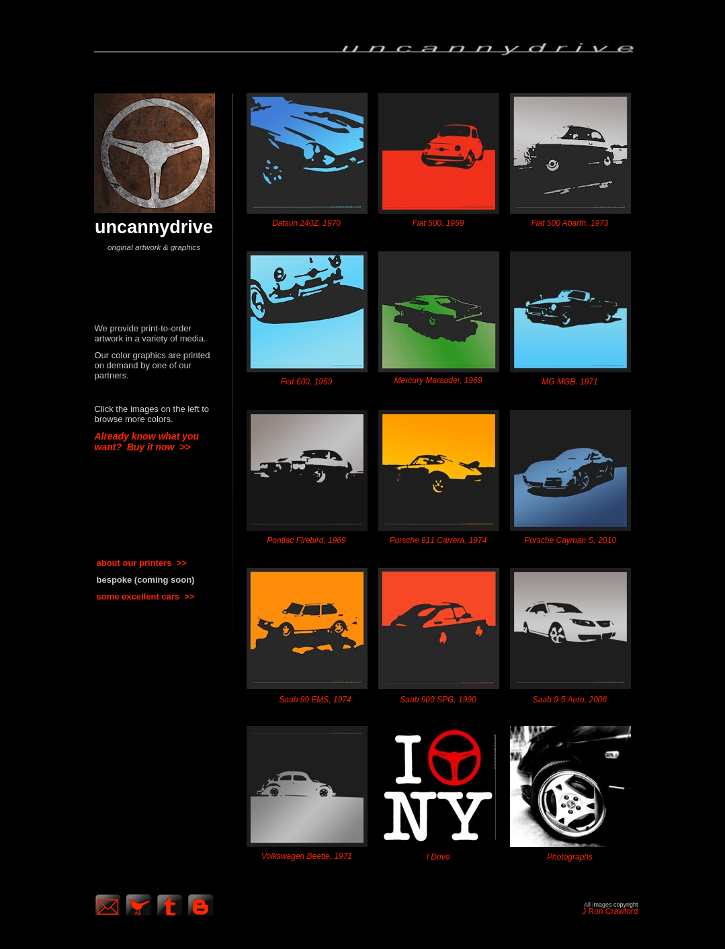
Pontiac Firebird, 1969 (306, 540)
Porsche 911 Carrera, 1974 (438, 540)
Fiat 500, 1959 (438, 223)
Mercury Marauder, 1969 (438, 380)
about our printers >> (142, 563)
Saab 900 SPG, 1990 (438, 699)
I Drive (438, 857)
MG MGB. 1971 (569, 381)
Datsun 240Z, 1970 (306, 223)
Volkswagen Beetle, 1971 (306, 856)
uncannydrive (154, 226)
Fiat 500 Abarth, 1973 (570, 223)
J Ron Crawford (610, 911)
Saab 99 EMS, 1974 (315, 699)
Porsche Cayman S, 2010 (570, 540)
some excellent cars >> (146, 596)
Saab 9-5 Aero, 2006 (570, 699)
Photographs (570, 857)
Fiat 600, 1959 (307, 381)
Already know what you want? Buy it (147, 441)
